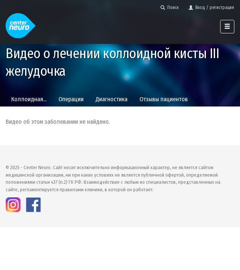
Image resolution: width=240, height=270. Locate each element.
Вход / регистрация (211, 7)
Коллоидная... (28, 99)
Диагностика (112, 99)
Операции (71, 99)
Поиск (169, 7)
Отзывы (164, 99)
